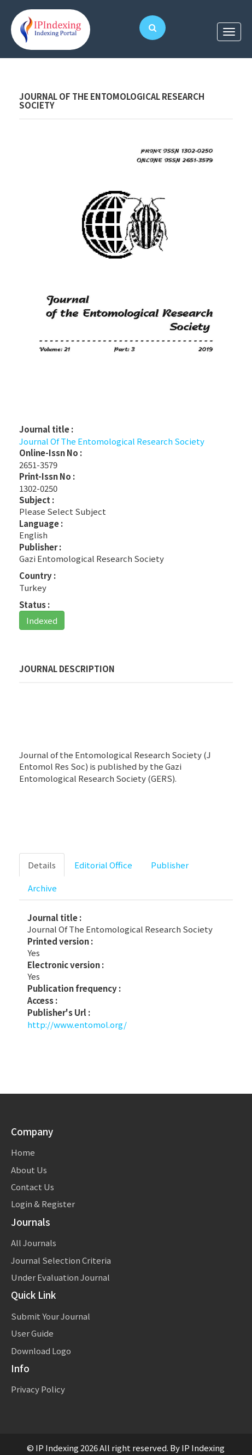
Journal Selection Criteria (61, 1260)
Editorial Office (103, 865)
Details (42, 865)
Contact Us (32, 1186)
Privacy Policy (38, 1389)
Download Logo (41, 1350)
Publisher (170, 865)
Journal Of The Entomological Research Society (111, 441)
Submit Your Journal (50, 1316)
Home (23, 1152)
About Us (29, 1169)
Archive (42, 888)
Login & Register (43, 1203)
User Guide (32, 1333)
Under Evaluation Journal (60, 1277)
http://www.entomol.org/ (77, 1024)
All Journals (33, 1242)
